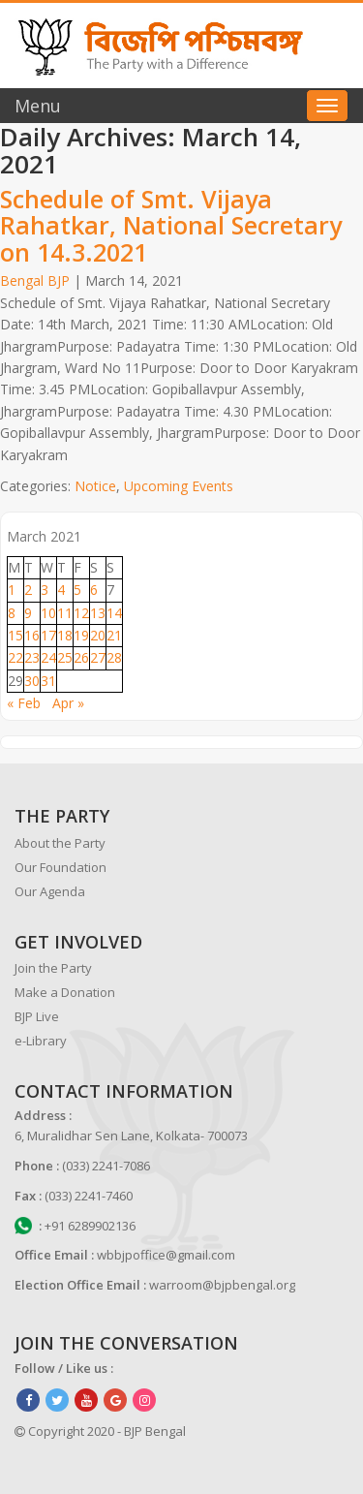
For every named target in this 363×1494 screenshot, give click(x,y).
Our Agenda (50, 891)
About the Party (60, 843)
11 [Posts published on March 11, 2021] (65, 613)
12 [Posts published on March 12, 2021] (81, 613)
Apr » (68, 703)
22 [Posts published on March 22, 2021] (15, 657)
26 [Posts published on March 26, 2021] (81, 657)
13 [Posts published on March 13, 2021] (98, 613)
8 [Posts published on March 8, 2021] (11, 613)
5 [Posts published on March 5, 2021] (77, 589)
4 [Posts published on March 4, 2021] (61, 589)
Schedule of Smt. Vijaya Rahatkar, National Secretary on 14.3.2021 (171, 225)
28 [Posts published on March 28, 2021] (114, 657)
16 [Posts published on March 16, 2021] (32, 635)
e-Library (41, 1040)
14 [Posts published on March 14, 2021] (114, 613)
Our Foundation (60, 867)
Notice (95, 486)
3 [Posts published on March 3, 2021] (44, 589)
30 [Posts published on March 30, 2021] (32, 680)
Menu (38, 105)
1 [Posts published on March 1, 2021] (11, 589)
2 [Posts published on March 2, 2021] (28, 589)
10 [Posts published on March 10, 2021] (48, 613)
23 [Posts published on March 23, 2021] (32, 657)
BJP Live (37, 1016)
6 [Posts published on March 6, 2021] (94, 589)
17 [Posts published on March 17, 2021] (48, 635)
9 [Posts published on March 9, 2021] (28, 613)
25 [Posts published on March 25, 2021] (65, 657)
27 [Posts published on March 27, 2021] (98, 657)
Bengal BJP (35, 280)
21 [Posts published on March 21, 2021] (114, 635)
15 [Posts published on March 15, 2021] (15, 635)
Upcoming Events (178, 486)
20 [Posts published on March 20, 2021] (98, 635)
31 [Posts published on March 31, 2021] (48, 680)
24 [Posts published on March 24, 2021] (48, 657)
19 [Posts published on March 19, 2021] (81, 635)
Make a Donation (65, 992)
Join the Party (53, 968)
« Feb (24, 703)
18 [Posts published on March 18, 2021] (65, 635)
